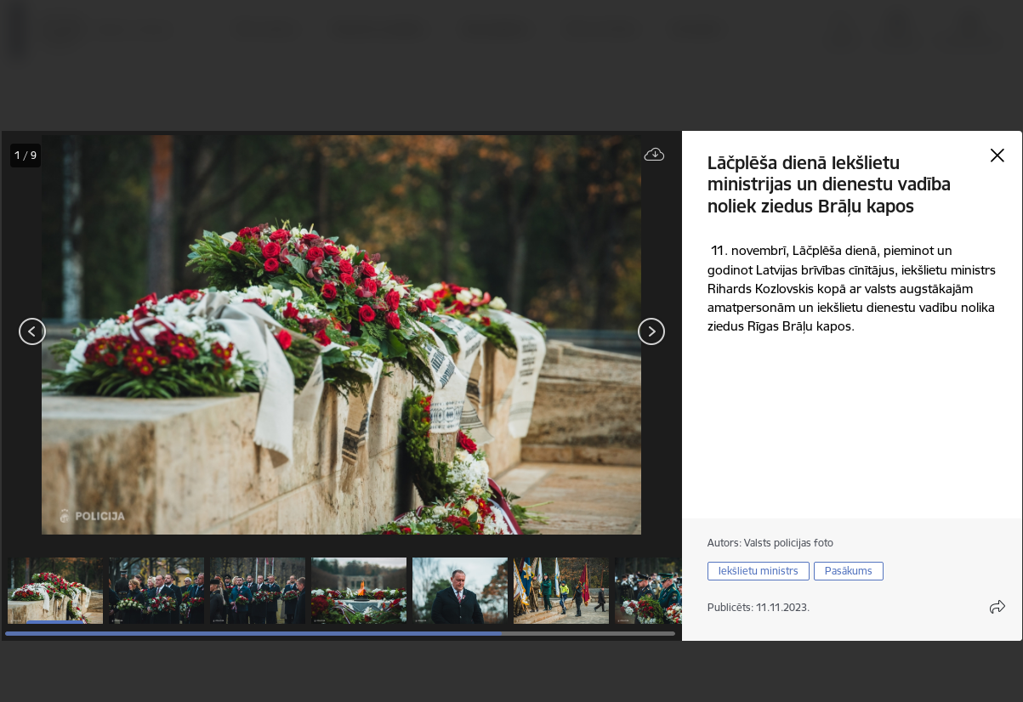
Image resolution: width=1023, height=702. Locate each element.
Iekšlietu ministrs (759, 570)
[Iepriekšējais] (33, 331)
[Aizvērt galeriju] (997, 155)
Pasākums (848, 570)
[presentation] (104, 333)
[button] (55, 591)
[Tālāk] (651, 331)
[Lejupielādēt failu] (655, 155)
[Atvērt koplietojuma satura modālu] (997, 607)
